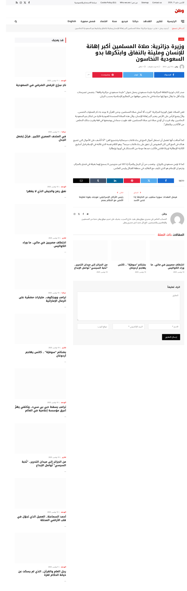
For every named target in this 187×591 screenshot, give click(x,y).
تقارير (153, 21)
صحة (108, 21)
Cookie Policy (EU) (102, 3)
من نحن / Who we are (123, 3)
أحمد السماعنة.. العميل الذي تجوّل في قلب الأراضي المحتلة (35, 518)
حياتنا (130, 21)
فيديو (119, 21)
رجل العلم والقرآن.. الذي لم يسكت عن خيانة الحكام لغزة (36, 573)
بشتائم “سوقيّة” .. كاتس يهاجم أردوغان (126, 266)
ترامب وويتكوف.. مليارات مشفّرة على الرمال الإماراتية (36, 299)
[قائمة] (176, 21)
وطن (170, 66)
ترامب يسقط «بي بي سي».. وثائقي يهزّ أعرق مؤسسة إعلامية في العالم (34, 408)
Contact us (151, 3)
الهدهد (141, 21)
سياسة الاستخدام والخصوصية (80, 3)
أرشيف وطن (158, 28)
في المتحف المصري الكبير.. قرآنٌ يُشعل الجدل (35, 138)
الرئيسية (165, 21)
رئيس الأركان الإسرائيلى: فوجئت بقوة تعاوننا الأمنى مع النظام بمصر (95, 198)
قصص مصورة (82, 21)
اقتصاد (97, 21)
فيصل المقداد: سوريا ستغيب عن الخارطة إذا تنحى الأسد (149, 198)
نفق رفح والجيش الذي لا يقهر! (40, 191)
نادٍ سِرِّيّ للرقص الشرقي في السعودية (35, 85)
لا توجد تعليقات (148, 66)
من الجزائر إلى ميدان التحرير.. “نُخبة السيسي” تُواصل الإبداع (85, 266)
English (66, 21)
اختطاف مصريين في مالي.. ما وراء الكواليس (161, 266)
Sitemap (139, 3)
